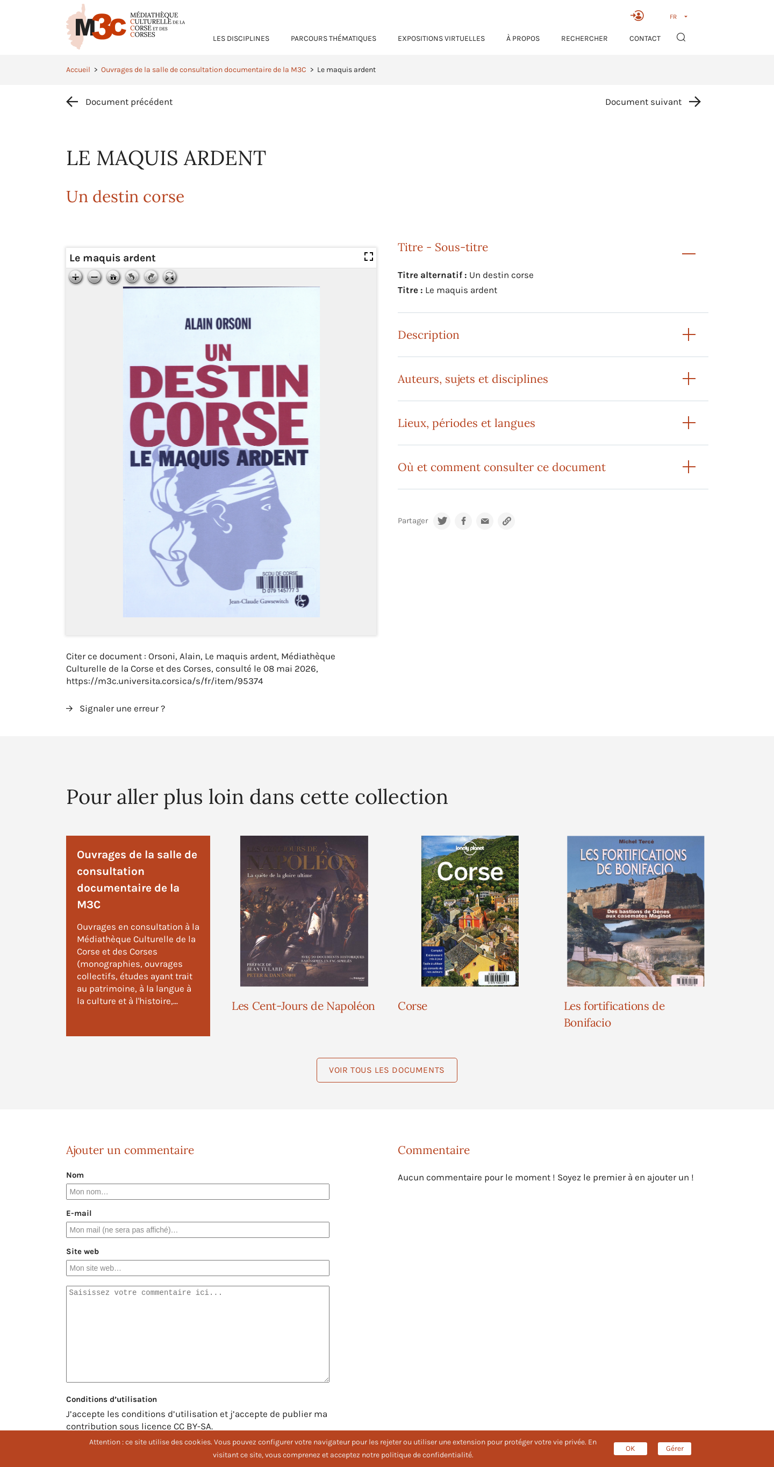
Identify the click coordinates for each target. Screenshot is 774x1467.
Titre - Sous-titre (443, 247)
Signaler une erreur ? (122, 708)
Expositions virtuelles (441, 38)
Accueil (78, 69)
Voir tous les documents (387, 1070)
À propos (523, 38)
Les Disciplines (241, 38)
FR (673, 16)
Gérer (675, 1448)
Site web (82, 1251)
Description (429, 334)
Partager (413, 521)
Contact (645, 38)
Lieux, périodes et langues (466, 423)
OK (630, 1448)
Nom (75, 1175)
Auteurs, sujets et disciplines (473, 379)
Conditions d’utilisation (111, 1399)
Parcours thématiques (333, 38)
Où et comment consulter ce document (502, 467)
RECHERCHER (584, 38)
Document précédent (129, 101)
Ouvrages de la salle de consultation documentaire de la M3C (203, 69)
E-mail (79, 1213)
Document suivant (643, 101)
